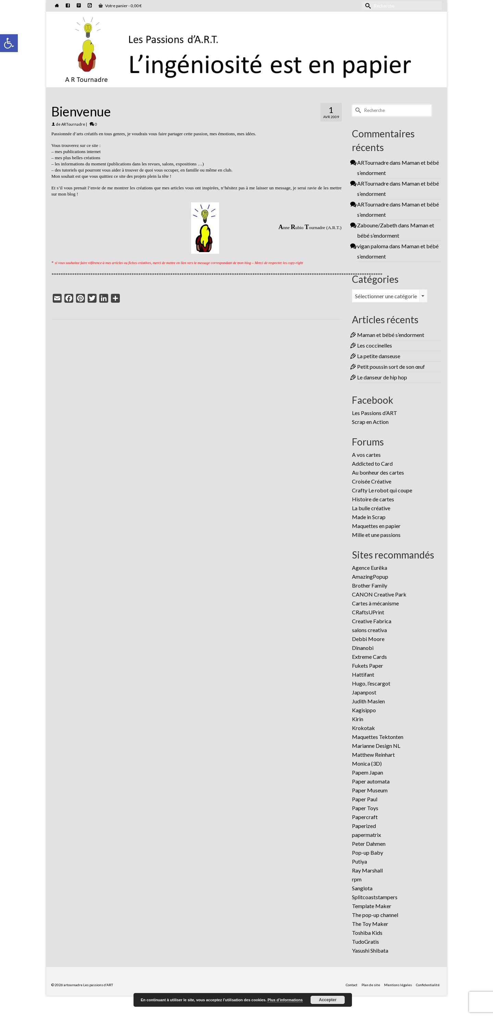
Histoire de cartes (373, 499)
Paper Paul (364, 799)
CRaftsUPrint (368, 612)
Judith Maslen (368, 701)
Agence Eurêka (369, 567)
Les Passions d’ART (374, 413)
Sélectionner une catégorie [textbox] (386, 296)
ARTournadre (73, 124)
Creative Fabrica (371, 621)
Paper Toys (365, 808)
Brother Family (369, 585)
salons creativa (369, 630)
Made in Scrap (368, 517)
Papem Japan (367, 772)
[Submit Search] (367, 5)
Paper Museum (370, 790)
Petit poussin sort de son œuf (391, 366)
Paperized (364, 826)
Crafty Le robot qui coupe (382, 490)
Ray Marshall (367, 870)
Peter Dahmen (368, 843)
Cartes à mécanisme (375, 603)
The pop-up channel (375, 915)
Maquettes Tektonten (377, 736)
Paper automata (371, 781)
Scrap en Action (370, 421)
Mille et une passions (376, 534)
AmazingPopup (370, 576)
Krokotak (363, 728)
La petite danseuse (378, 356)
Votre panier (120, 5)
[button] (9, 43)
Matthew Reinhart (373, 754)
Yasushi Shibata (370, 950)
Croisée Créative (371, 481)
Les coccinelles (374, 345)
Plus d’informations (285, 1000)
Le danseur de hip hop (382, 377)
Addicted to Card (372, 463)
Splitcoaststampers (374, 897)
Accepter (328, 999)
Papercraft (365, 817)
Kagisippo (364, 710)
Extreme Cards (369, 656)
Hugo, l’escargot (371, 683)
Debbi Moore (368, 639)
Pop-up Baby (367, 852)
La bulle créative (371, 508)
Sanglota (362, 888)
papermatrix (366, 834)
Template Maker (371, 906)
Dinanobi (363, 647)
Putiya (359, 861)
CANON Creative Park (379, 594)
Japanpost (364, 692)
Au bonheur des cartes (378, 472)
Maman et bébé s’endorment (390, 334)
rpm (357, 879)
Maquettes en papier (376, 526)
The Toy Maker (370, 923)
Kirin (357, 719)
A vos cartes (366, 454)
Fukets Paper (367, 665)
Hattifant (363, 674)
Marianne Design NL (376, 745)
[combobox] (389, 295)
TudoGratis (365, 941)
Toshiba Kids (367, 932)
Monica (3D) (367, 763)
